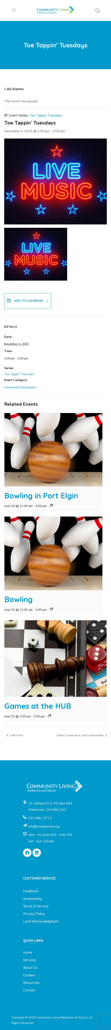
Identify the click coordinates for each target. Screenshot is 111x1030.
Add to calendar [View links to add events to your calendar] (28, 301)
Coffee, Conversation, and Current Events (80, 735)
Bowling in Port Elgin (41, 495)
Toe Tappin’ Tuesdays (19, 374)
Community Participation (20, 387)
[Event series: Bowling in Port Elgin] (51, 505)
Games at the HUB (37, 706)
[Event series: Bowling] (51, 609)
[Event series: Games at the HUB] (49, 715)
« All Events (14, 89)
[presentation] (53, 450)
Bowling (18, 599)
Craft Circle (16, 735)
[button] (97, 10)
